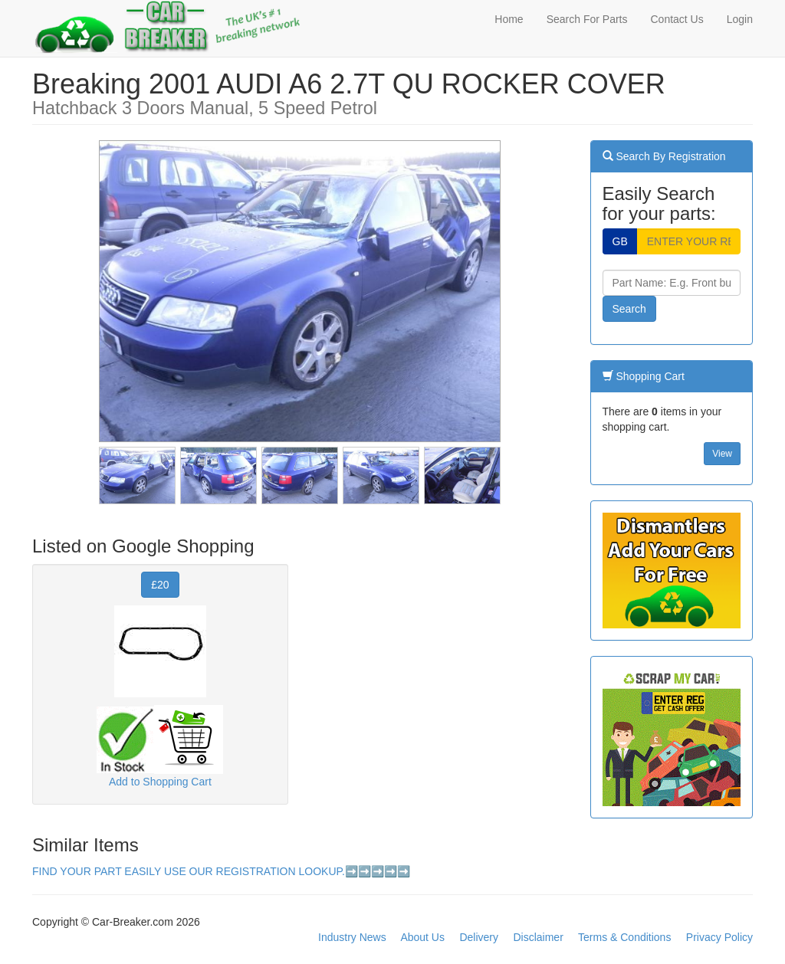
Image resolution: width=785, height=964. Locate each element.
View (722, 453)
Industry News (352, 937)
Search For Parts (587, 19)
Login (740, 19)
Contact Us (676, 19)
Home (508, 19)
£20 (160, 585)
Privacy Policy (719, 937)
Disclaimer (538, 937)
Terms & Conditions (624, 937)
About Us (422, 937)
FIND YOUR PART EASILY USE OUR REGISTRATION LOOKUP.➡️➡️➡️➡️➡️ (221, 871)
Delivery (478, 937)
